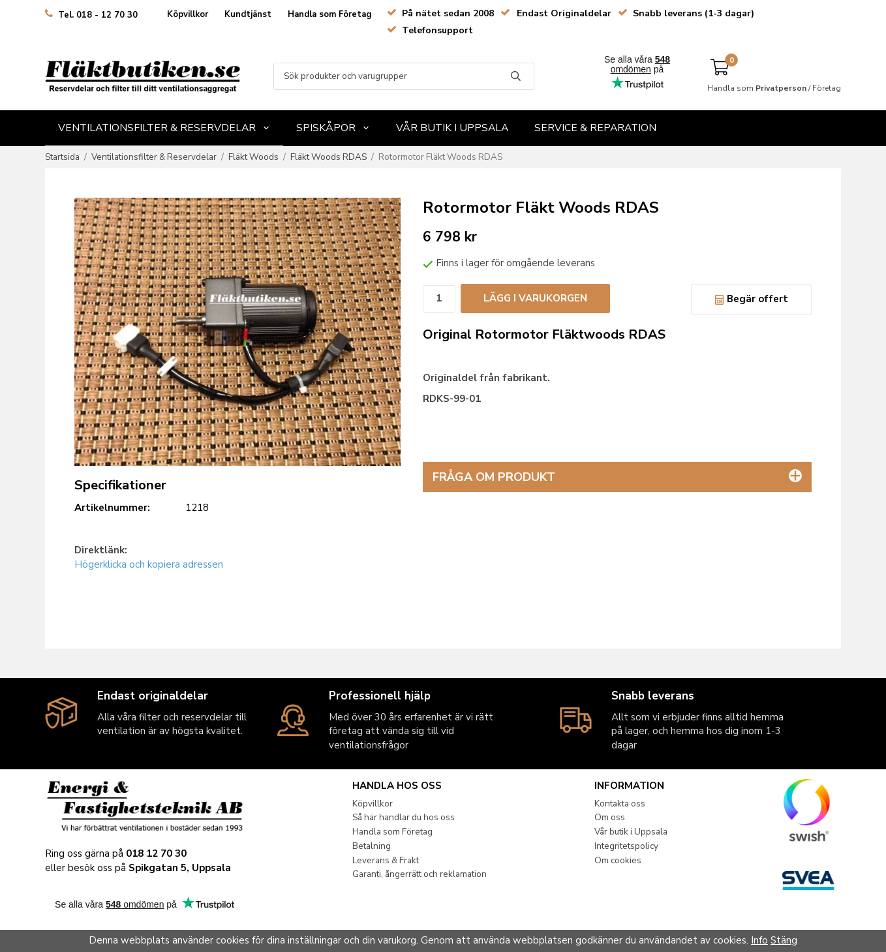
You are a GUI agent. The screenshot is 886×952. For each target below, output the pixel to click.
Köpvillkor (187, 14)
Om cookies (617, 860)
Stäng (784, 940)
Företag (826, 88)
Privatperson (781, 88)
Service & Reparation (595, 128)
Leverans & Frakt (385, 860)
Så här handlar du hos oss (403, 817)
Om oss (609, 817)
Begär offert (751, 298)
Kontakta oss (619, 803)
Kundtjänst (247, 14)
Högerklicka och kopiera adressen (148, 564)
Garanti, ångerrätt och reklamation (419, 874)
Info (759, 940)
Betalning (371, 846)
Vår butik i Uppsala (452, 128)
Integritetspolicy (626, 846)
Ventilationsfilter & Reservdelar (164, 128)
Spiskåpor (333, 128)
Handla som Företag (330, 14)
